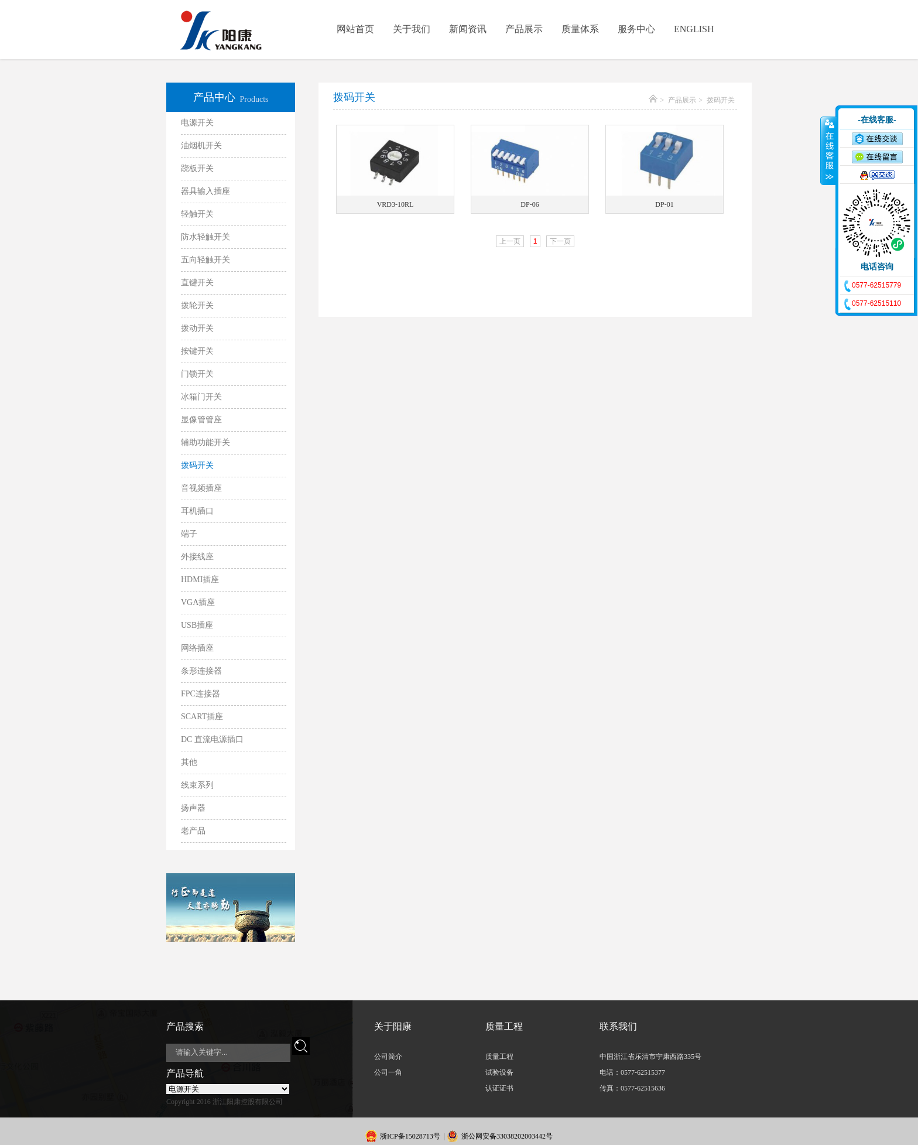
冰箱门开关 (201, 396)
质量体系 (580, 29)
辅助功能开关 (205, 442)
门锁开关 (197, 374)
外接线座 (197, 556)
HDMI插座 (200, 579)
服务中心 (636, 29)
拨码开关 (197, 465)
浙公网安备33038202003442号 (507, 1136)
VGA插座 (198, 602)
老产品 (193, 830)
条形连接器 (201, 671)
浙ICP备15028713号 (410, 1136)
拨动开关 (197, 328)
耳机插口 (197, 511)
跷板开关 (197, 168)
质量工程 (504, 1026)
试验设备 (499, 1072)
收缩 (828, 150)
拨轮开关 (197, 305)
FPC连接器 (200, 693)
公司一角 (388, 1072)
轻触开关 (197, 214)
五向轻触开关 (205, 259)
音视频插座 (201, 488)
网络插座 (197, 648)
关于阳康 (393, 1026)
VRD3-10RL (395, 204)
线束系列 (197, 785)
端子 (189, 533)
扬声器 (193, 808)
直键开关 (197, 282)
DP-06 (529, 204)
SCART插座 (202, 716)
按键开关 (197, 351)
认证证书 (499, 1088)
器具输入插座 (205, 191)
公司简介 (388, 1056)
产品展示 (524, 29)
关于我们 (411, 29)
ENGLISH (694, 29)
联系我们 (618, 1026)
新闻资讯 (468, 29)
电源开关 (197, 122)
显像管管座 (201, 419)
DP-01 (664, 204)
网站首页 (355, 29)
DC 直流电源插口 (212, 739)
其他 (189, 762)
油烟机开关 (201, 145)
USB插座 (197, 625)
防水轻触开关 (205, 237)
